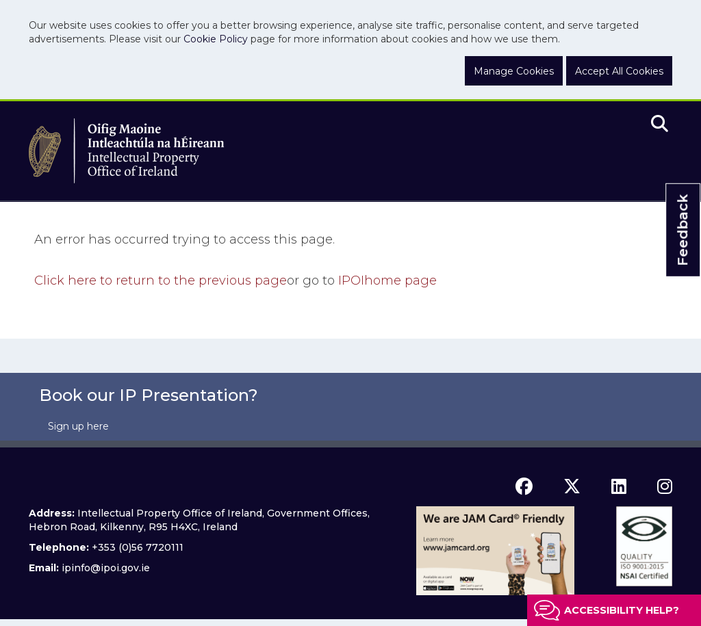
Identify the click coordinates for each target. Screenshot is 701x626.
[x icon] (572, 486)
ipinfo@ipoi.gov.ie (106, 568)
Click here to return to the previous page (160, 280)
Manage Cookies (514, 71)
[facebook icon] (524, 486)
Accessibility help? (621, 610)
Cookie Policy (215, 39)
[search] (659, 125)
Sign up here (78, 426)
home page (387, 280)
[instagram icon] (664, 486)
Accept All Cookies (619, 71)
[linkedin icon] (618, 486)
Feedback (682, 230)
